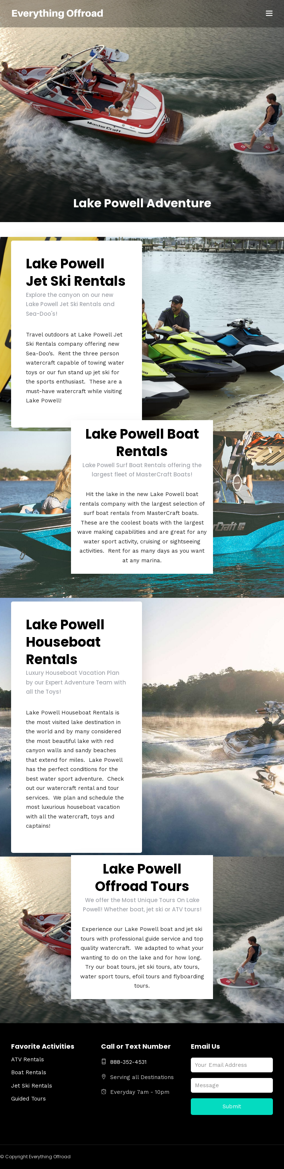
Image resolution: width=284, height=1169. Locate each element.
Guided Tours (28, 1098)
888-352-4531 (124, 1062)
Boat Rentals (28, 1072)
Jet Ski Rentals (31, 1085)
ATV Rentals (27, 1059)
